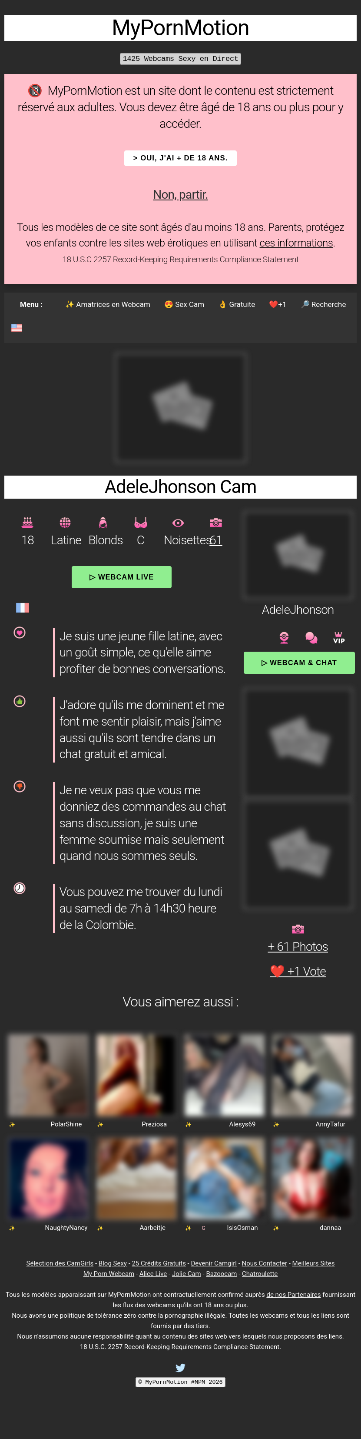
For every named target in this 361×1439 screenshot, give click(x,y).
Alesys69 (242, 1124)
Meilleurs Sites (313, 1263)
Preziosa (154, 1124)
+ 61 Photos (298, 946)
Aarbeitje (152, 1228)
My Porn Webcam (109, 1274)
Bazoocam (221, 1274)
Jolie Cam (186, 1274)
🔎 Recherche (323, 304)
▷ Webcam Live (121, 577)
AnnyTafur (330, 1124)
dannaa (330, 1228)
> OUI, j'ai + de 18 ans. (180, 158)
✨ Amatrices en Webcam (107, 304)
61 (215, 540)
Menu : (31, 304)
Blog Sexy (113, 1263)
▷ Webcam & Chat (299, 662)
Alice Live (153, 1274)
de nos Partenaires (293, 1295)
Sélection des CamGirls (60, 1263)
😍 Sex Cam (184, 304)
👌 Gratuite (236, 304)
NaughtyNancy (66, 1228)
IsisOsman (242, 1228)
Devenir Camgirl (213, 1263)
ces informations (296, 243)
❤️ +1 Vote (298, 971)
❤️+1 (277, 304)
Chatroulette (260, 1274)
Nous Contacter (264, 1263)
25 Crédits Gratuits (159, 1263)
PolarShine (66, 1124)
